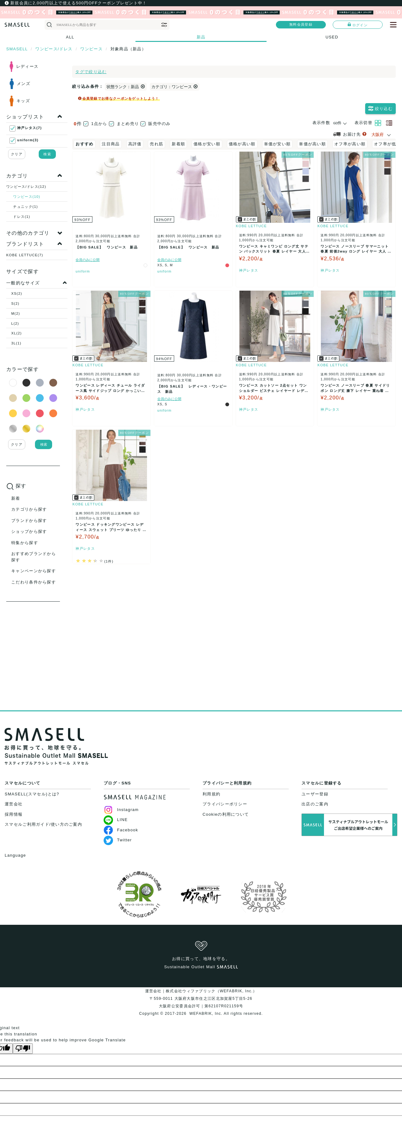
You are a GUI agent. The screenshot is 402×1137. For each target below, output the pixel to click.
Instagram (121, 809)
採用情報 (13, 814)
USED (332, 37)
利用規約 (211, 794)
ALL (70, 37)
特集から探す (24, 542)
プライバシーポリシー (225, 804)
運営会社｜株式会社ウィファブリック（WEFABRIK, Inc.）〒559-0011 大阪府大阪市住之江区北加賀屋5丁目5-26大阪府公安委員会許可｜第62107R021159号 (201, 998)
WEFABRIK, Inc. (206, 1013)
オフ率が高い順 (349, 144)
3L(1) (16, 343)
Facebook (121, 830)
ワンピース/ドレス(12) (26, 186)
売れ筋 (156, 144)
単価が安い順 (277, 144)
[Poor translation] (23, 1048)
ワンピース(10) (26, 196)
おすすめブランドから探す (33, 556)
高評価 (135, 144)
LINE (116, 819)
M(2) (15, 313)
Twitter (118, 840)
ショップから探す (29, 531)
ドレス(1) (21, 216)
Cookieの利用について (226, 814)
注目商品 (111, 144)
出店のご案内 (315, 804)
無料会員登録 (300, 24)
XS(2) (16, 293)
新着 (15, 498)
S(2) (15, 303)
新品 (201, 37)
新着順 (178, 144)
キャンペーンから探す (33, 570)
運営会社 (13, 804)
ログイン (358, 25)
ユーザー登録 (315, 794)
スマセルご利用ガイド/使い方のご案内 (43, 824)
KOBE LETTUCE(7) (24, 255)
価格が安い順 (207, 144)
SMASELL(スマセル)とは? (32, 794)
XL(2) (16, 333)
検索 (47, 154)
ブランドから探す (29, 520)
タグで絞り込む (90, 71)
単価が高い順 (312, 144)
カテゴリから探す (29, 509)
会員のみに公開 (88, 266)
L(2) (15, 323)
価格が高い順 (242, 144)
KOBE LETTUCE (251, 233)
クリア (16, 154)
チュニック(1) (25, 206)
